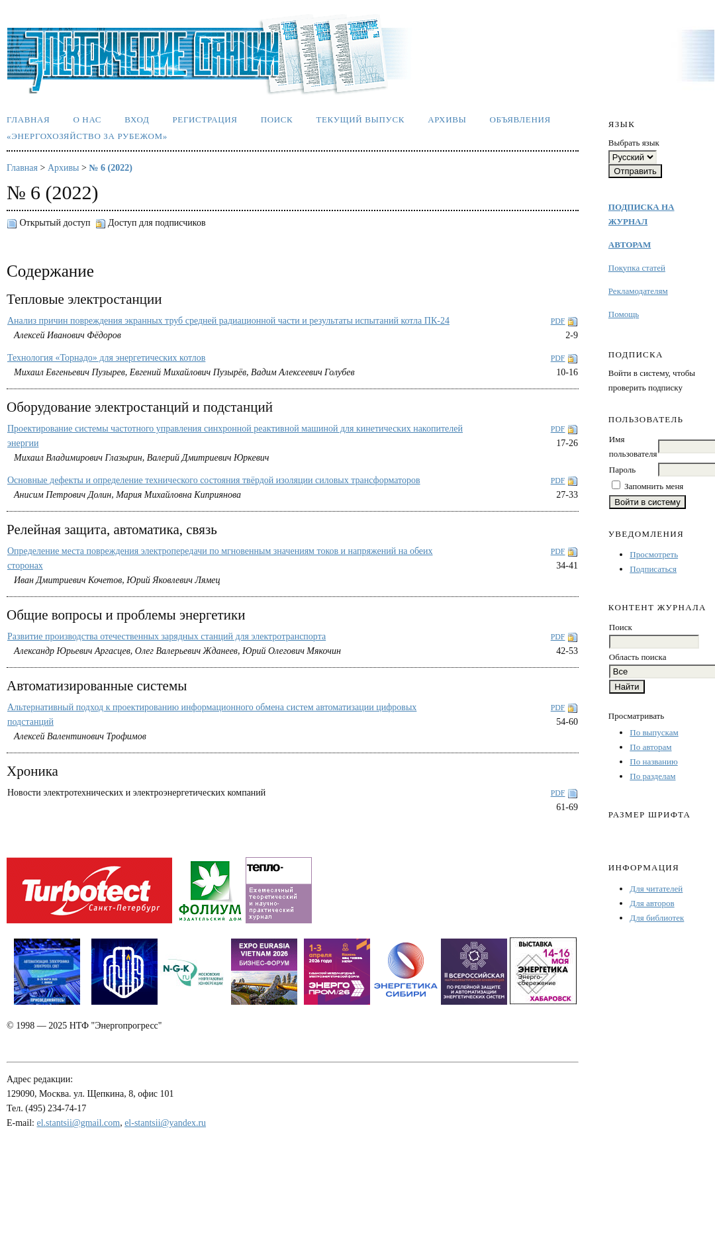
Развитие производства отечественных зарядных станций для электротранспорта (166, 636)
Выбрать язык (633, 143)
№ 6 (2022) (110, 168)
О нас (87, 119)
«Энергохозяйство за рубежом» (87, 136)
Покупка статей (636, 268)
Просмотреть (654, 554)
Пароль (622, 470)
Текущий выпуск (360, 119)
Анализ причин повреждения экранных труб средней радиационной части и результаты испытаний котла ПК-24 (228, 321)
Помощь (623, 314)
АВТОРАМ (629, 245)
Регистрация (204, 119)
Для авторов (652, 903)
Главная (28, 119)
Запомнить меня (653, 486)
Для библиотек (657, 918)
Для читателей (656, 889)
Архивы (447, 119)
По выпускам (654, 732)
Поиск (277, 119)
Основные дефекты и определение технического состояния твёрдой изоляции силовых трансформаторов (213, 480)
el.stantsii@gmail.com (78, 1123)
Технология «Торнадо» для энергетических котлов (106, 358)
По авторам (650, 747)
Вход (136, 119)
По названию (653, 761)
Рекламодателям (638, 291)
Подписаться (653, 569)
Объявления (520, 119)
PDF (558, 321)
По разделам (652, 776)
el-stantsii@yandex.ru (165, 1123)
